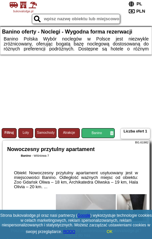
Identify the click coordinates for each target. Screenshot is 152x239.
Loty (26, 132)
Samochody (46, 132)
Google (83, 215)
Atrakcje (69, 132)
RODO (69, 231)
